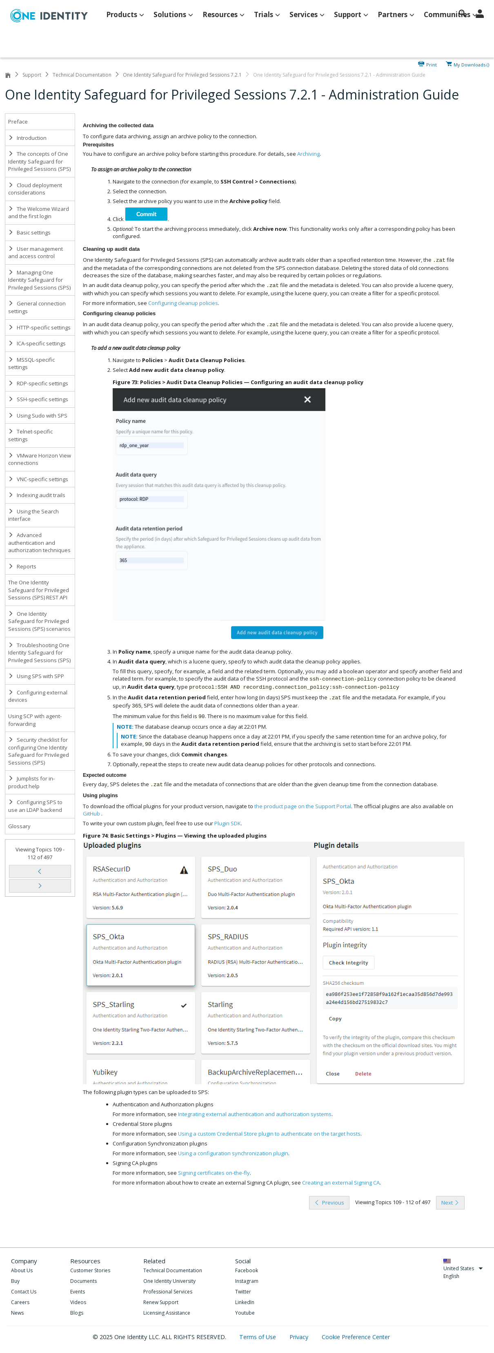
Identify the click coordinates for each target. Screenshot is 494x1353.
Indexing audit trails (36, 495)
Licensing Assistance (166, 1312)
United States (463, 1268)
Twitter (243, 1291)
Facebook (246, 1270)
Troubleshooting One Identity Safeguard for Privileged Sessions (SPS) (39, 652)
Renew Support (160, 1302)
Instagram (246, 1281)
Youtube (245, 1312)
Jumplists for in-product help (31, 782)
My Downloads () (471, 64)
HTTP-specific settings (39, 327)
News (17, 1312)
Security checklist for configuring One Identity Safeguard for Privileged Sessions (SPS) (38, 751)
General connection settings (37, 307)
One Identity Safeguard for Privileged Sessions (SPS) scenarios (39, 621)
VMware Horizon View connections (39, 459)
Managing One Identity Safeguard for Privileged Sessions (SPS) (39, 280)
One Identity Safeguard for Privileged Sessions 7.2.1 (182, 74)
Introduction (27, 137)
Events (77, 1291)
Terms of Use (258, 1337)
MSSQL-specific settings (31, 363)
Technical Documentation (82, 74)
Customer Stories (90, 1270)
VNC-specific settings (38, 479)
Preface (18, 121)
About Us (22, 1270)
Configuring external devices (37, 696)
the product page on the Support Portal (302, 806)
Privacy (299, 1337)
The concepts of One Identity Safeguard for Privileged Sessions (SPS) (39, 161)
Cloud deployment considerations (35, 189)
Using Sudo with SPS (37, 415)
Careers (20, 1302)
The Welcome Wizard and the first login (38, 212)
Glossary (19, 826)
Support (31, 74)
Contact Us (23, 1291)
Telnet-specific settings (30, 435)
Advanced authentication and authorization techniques (39, 542)
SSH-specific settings (38, 399)
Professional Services (167, 1291)
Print (431, 64)
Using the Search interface (33, 515)
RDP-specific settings (38, 383)
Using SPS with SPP (36, 676)
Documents (83, 1281)
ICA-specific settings (37, 343)
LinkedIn (244, 1302)
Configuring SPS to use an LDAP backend (35, 806)
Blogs (76, 1312)
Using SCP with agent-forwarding (35, 719)
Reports (22, 566)
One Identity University (169, 1281)
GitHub (91, 813)
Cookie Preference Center (356, 1337)
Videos (78, 1302)
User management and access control (35, 252)
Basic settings (29, 232)
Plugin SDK (227, 823)
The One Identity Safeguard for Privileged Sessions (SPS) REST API (38, 590)
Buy (15, 1281)
